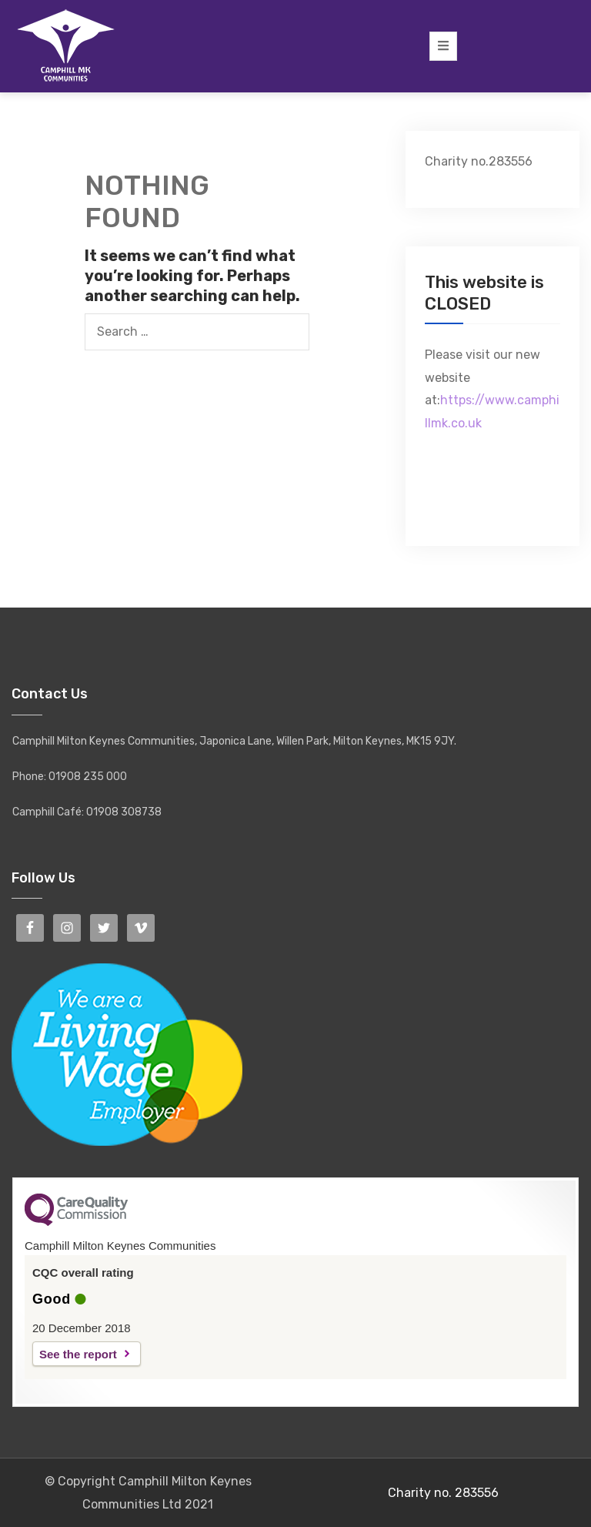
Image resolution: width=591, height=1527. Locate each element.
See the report (78, 1354)
